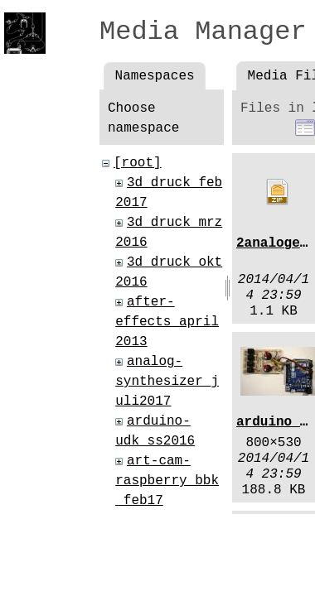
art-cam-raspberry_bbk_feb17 (167, 481)
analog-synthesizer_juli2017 (167, 381)
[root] (138, 163)
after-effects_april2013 (167, 322)
